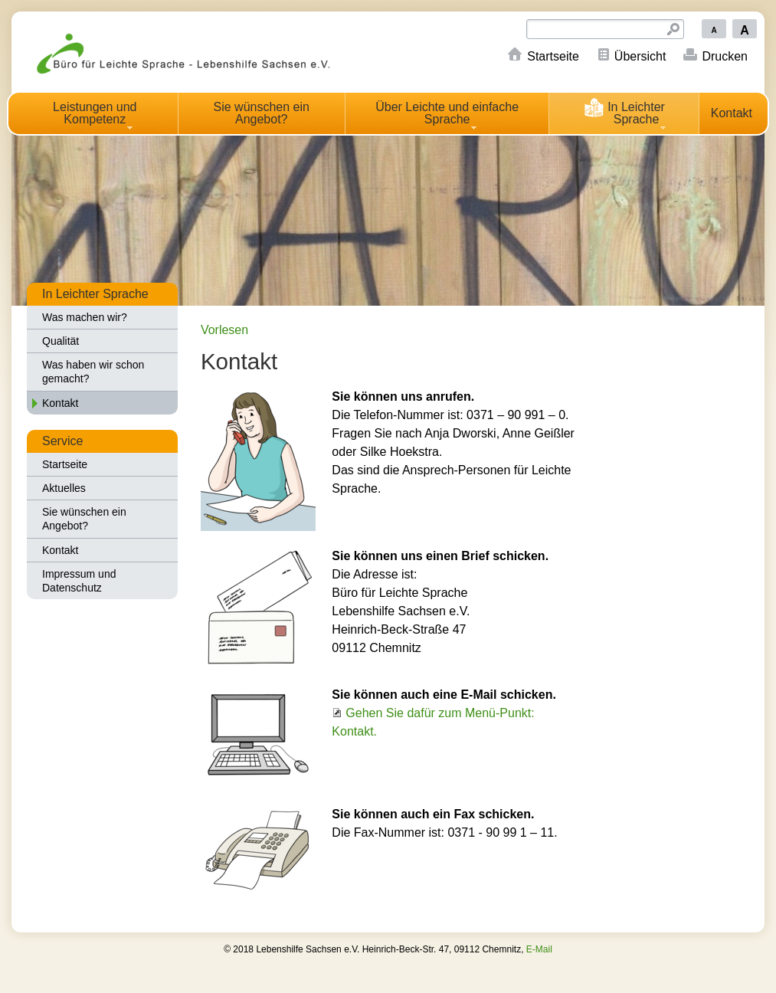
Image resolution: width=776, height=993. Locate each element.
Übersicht (640, 56)
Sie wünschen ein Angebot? (261, 113)
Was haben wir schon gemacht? (93, 372)
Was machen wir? (84, 317)
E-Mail (539, 949)
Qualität (60, 341)
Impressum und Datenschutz (79, 581)
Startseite (553, 56)
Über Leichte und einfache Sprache (447, 113)
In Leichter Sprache (624, 111)
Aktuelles (64, 488)
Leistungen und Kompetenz (94, 113)
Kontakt (731, 113)
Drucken (725, 56)
